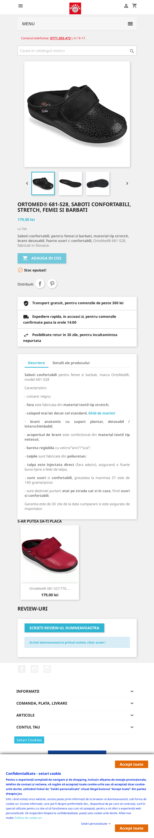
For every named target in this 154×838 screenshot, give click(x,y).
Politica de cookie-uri (28, 818)
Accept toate (131, 764)
